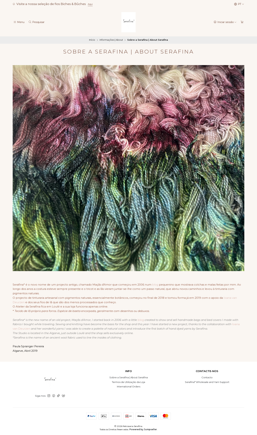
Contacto (207, 377)
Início (92, 40)
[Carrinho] (242, 22)
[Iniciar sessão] (225, 22)
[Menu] (19, 22)
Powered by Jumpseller (143, 429)
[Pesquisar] (36, 22)
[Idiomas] (239, 4)
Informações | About (111, 40)
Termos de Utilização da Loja (128, 382)
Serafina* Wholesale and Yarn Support (207, 382)
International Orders (128, 386)
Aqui (90, 4)
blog (155, 284)
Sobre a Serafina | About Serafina (128, 377)
